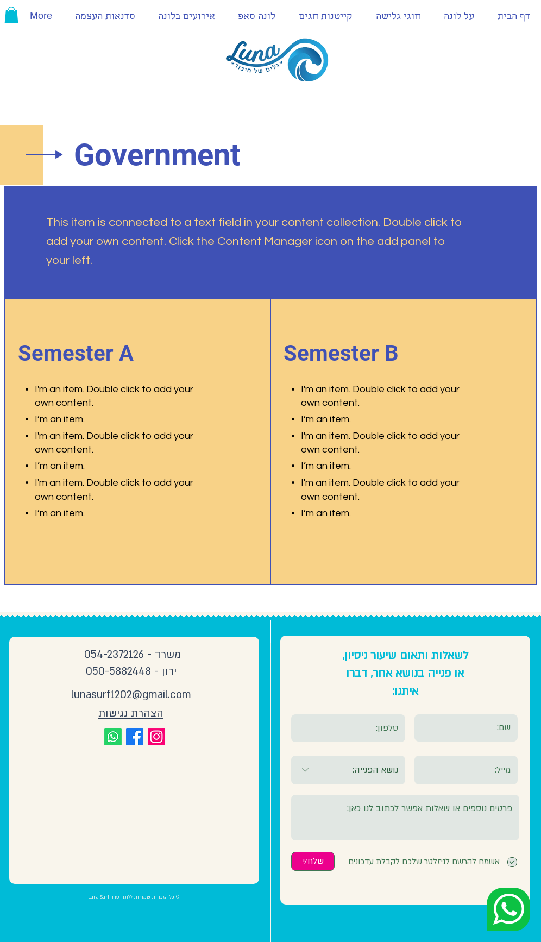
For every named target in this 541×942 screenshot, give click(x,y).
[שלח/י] (313, 861)
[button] (11, 15)
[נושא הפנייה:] (348, 770)
